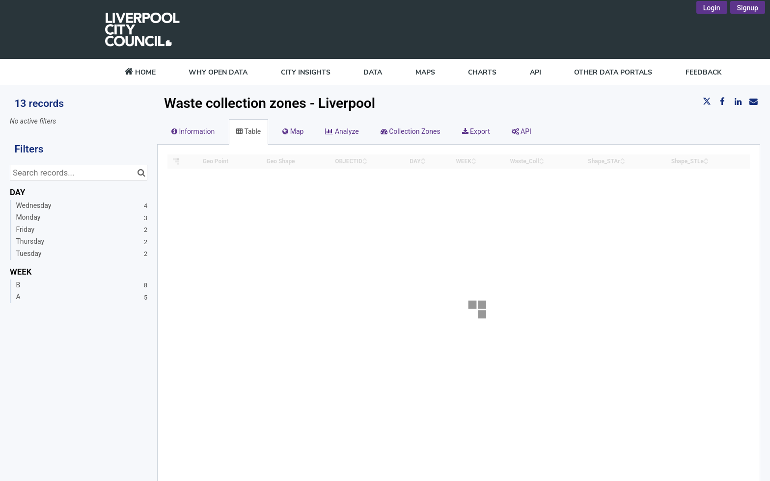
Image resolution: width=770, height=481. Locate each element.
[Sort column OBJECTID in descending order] (364, 162)
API (535, 72)
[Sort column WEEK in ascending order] (473, 158)
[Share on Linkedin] (738, 101)
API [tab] (521, 131)
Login (711, 8)
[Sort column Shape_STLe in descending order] (706, 162)
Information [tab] (193, 131)
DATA (372, 72)
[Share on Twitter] (707, 101)
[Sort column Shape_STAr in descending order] (622, 162)
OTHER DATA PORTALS (613, 72)
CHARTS (482, 72)
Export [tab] (476, 131)
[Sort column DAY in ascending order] (423, 158)
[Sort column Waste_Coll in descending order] (541, 162)
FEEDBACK (703, 72)
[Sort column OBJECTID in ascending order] (364, 158)
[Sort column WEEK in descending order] (473, 162)
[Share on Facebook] (722, 101)
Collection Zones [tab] (410, 131)
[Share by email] (753, 101)
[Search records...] (78, 172)
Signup (747, 8)
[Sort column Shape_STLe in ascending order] (706, 158)
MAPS (425, 72)
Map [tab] (292, 131)
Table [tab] (248, 131)
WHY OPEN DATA (218, 72)
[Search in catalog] (141, 172)
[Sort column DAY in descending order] (423, 162)
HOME (144, 72)
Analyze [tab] (341, 131)
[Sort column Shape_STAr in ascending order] (622, 158)
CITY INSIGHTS (305, 72)
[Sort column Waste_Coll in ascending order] (541, 158)
